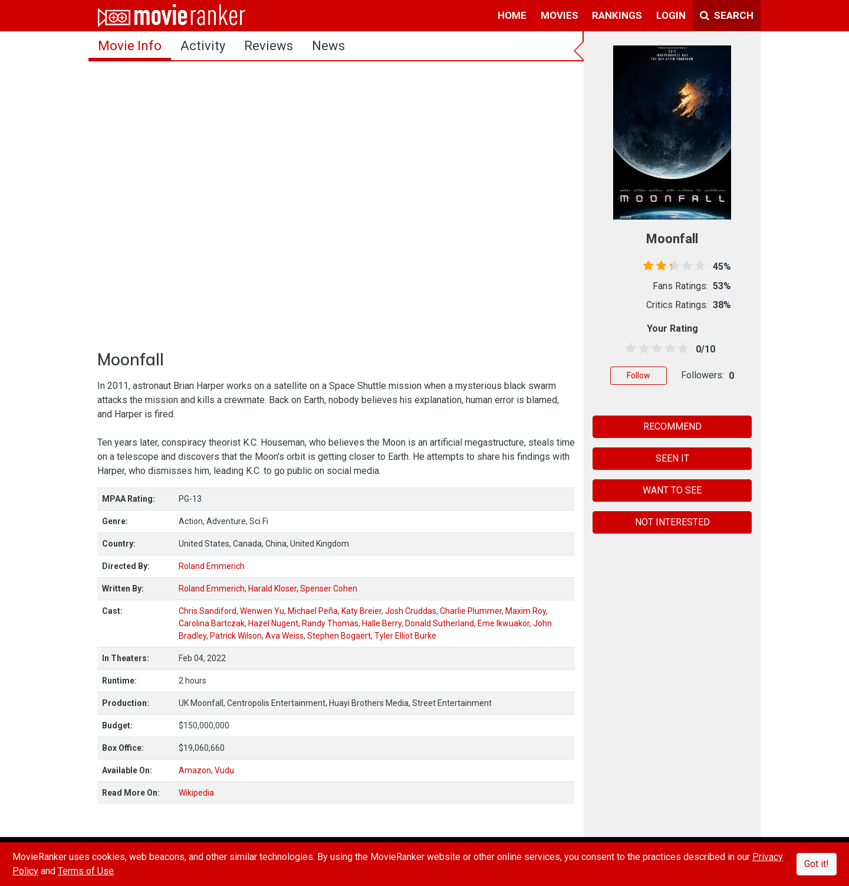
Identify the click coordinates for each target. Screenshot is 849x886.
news (328, 45)
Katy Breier (361, 611)
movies (559, 15)
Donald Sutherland (439, 623)
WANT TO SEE (672, 490)
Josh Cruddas (410, 611)
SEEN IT (672, 458)
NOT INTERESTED (672, 522)
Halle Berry (382, 623)
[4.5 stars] (681, 349)
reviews (268, 45)
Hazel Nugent (273, 623)
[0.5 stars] (628, 349)
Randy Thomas (330, 623)
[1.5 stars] (641, 349)
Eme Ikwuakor (503, 623)
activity (202, 45)
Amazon (195, 770)
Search (726, 15)
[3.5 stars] (668, 349)
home (512, 15)
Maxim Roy (525, 611)
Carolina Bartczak (212, 623)
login (671, 15)
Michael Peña (313, 611)
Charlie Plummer (471, 611)
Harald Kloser (272, 588)
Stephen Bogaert (339, 635)
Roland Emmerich (212, 566)
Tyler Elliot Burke (405, 635)
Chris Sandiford (207, 611)
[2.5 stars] (654, 349)
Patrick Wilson (236, 635)
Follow (638, 375)
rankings (617, 15)
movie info (130, 45)
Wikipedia (196, 792)
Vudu (224, 770)
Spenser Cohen (328, 588)
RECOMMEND (672, 426)
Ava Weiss (284, 635)
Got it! (816, 863)
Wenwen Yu (262, 611)
